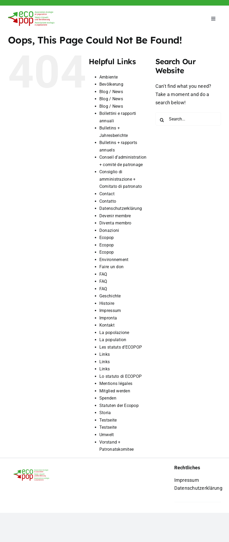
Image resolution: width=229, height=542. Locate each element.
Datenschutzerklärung (120, 208)
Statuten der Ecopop (119, 405)
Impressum (110, 310)
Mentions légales (115, 383)
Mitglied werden (114, 390)
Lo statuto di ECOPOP (120, 376)
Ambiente (108, 77)
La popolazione (114, 332)
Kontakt (106, 325)
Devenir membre (115, 215)
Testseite (108, 420)
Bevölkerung (111, 84)
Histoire (106, 303)
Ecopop (106, 237)
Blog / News (111, 91)
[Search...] (188, 118)
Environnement (114, 259)
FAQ (103, 274)
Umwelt (106, 434)
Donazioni (109, 230)
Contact (106, 193)
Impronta (108, 317)
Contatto (107, 201)
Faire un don (111, 266)
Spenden (107, 398)
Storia (105, 412)
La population (112, 339)
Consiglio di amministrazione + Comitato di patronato (120, 179)
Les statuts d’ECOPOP (120, 347)
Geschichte (110, 295)
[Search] (162, 120)
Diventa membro (115, 223)
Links (104, 354)
